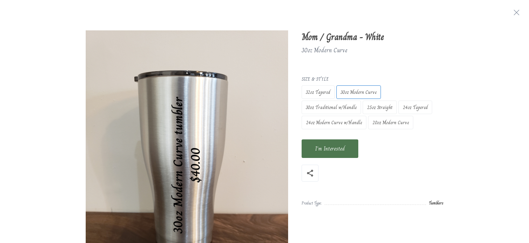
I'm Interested (330, 148)
